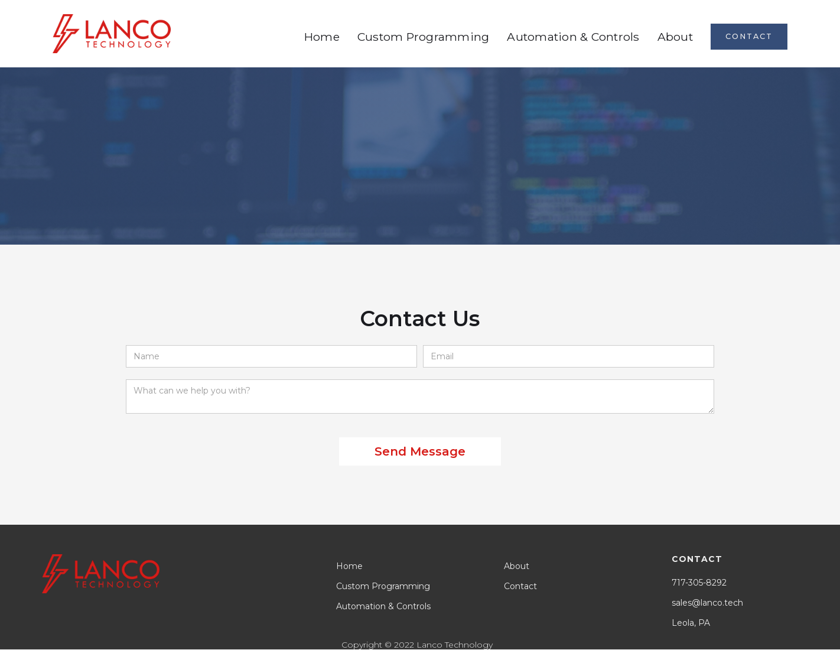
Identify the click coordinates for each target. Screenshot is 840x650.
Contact (520, 586)
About (675, 37)
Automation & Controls (573, 37)
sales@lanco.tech (707, 602)
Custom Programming (423, 37)
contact (749, 36)
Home (322, 37)
